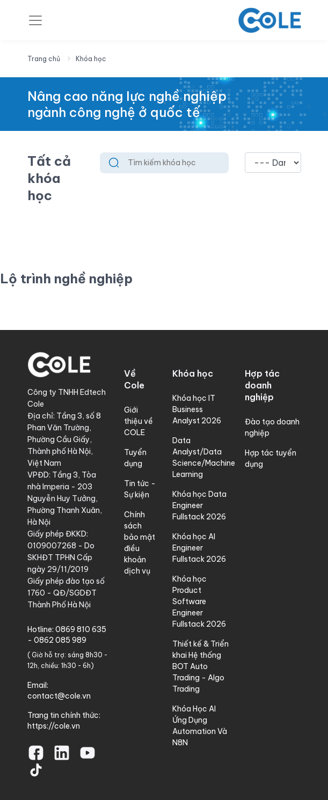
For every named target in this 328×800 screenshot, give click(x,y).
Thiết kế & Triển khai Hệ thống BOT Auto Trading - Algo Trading (200, 666)
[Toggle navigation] (35, 20)
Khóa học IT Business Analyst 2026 (196, 409)
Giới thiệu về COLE (138, 421)
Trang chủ (43, 59)
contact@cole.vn (59, 696)
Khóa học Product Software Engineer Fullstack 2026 (199, 601)
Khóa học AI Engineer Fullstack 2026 (199, 548)
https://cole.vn (53, 726)
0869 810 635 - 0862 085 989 (66, 635)
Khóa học (91, 59)
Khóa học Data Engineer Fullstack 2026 (199, 505)
